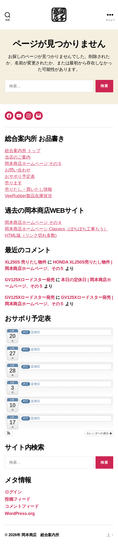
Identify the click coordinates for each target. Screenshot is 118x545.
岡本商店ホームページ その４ (33, 222)
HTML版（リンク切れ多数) (31, 235)
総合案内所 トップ (22, 150)
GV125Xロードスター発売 (29, 279)
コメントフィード (22, 506)
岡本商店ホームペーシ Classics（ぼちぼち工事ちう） (56, 229)
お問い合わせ (18, 170)
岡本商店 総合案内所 (40, 535)
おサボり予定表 (20, 176)
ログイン (13, 492)
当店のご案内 (18, 157)
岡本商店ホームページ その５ (33, 163)
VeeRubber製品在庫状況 (28, 195)
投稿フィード (17, 499)
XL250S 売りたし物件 (26, 262)
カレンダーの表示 (99, 433)
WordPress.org (20, 513)
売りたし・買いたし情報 (28, 189)
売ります (13, 183)
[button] (8, 433)
